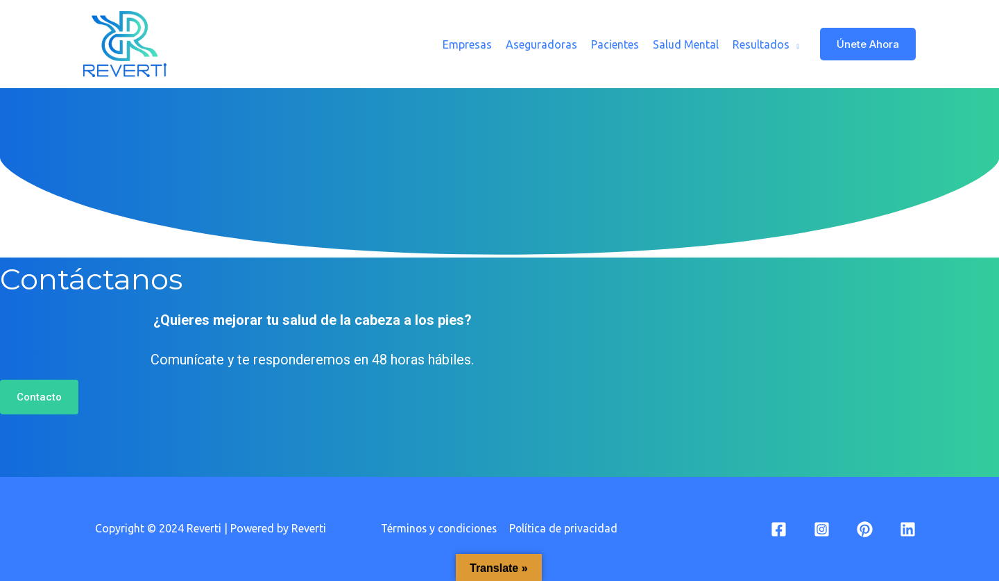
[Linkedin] (908, 529)
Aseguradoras (541, 44)
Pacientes (615, 44)
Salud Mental (686, 44)
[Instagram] (822, 529)
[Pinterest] (865, 529)
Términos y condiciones (439, 528)
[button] (39, 397)
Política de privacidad (565, 528)
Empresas (467, 44)
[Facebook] (779, 529)
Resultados (761, 44)
